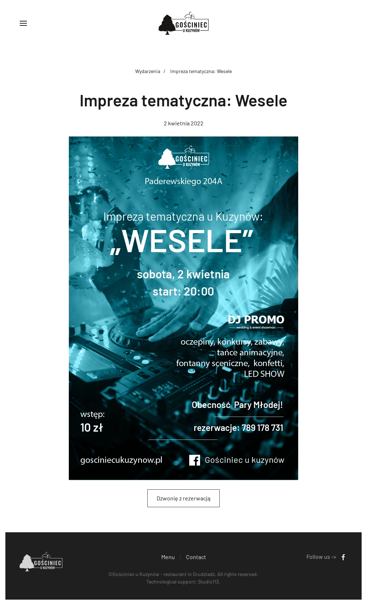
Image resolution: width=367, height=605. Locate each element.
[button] (23, 23)
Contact (196, 557)
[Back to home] (183, 23)
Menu (168, 557)
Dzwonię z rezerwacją (183, 498)
